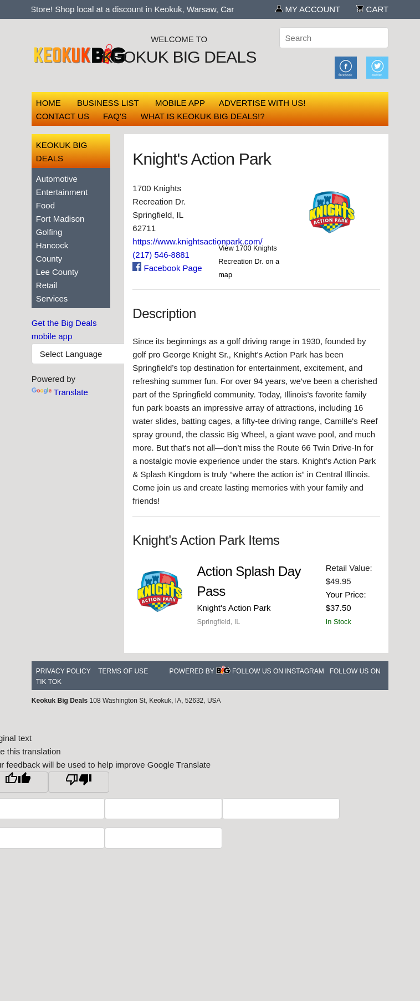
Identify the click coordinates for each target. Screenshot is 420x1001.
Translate (60, 392)
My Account (307, 9)
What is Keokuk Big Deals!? (203, 116)
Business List (108, 103)
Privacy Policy (63, 671)
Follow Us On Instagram (278, 671)
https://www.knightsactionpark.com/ (197, 241)
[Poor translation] (78, 782)
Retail (46, 285)
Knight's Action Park (233, 607)
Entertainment (62, 192)
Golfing (49, 232)
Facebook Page (167, 268)
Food (45, 205)
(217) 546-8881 (160, 254)
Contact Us (62, 116)
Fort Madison (60, 218)
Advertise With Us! (262, 103)
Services (52, 298)
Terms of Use (123, 671)
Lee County (57, 272)
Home (48, 103)
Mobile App (180, 103)
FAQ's (115, 116)
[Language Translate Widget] (95, 353)
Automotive (57, 178)
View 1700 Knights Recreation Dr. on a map (248, 261)
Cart (372, 9)
